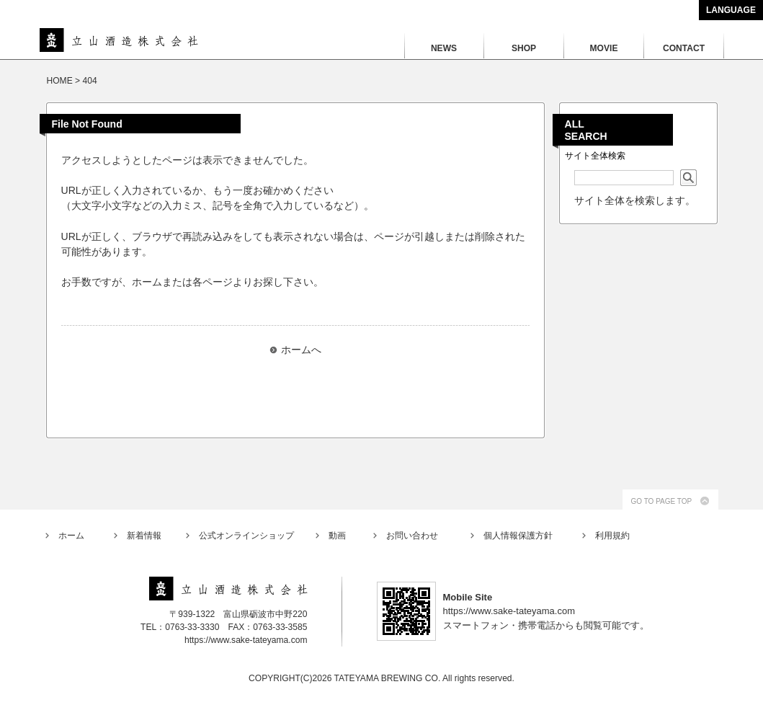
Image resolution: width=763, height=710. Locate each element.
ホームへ (301, 349)
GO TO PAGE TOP (661, 501)
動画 (337, 536)
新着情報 (144, 536)
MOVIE (604, 48)
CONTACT (684, 48)
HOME (60, 81)
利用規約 (612, 536)
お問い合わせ (412, 536)
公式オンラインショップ (246, 536)
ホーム (71, 536)
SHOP (524, 48)
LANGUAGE (731, 10)
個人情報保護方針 (518, 536)
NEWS (444, 48)
